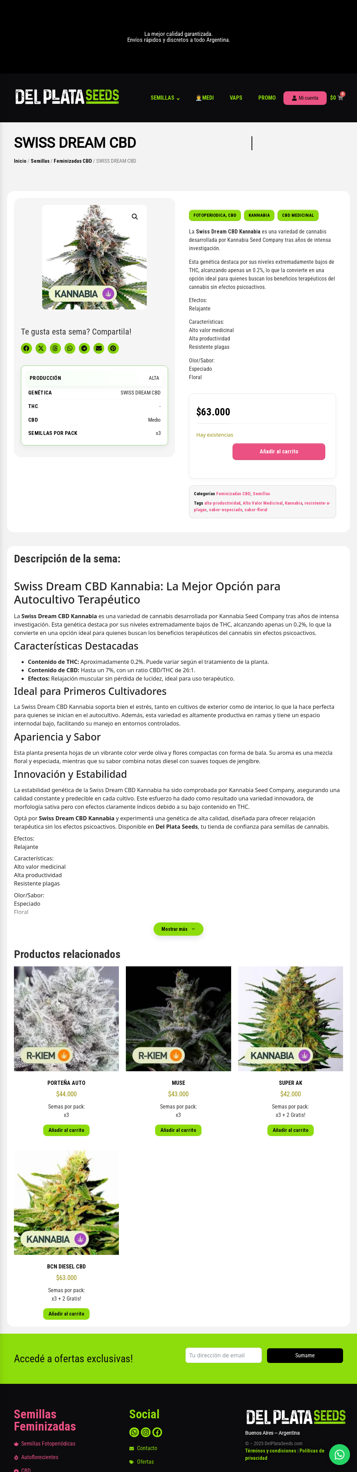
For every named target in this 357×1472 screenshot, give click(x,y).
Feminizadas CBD (73, 161)
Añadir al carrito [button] (66, 1130)
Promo (267, 97)
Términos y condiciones (270, 1451)
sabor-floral (255, 509)
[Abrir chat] (339, 1454)
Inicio (20, 161)
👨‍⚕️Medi (204, 97)
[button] (135, 216)
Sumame (305, 1355)
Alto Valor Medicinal (263, 503)
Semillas (162, 97)
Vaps (236, 97)
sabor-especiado (225, 509)
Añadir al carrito (279, 451)
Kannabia (293, 503)
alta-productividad (222, 503)
